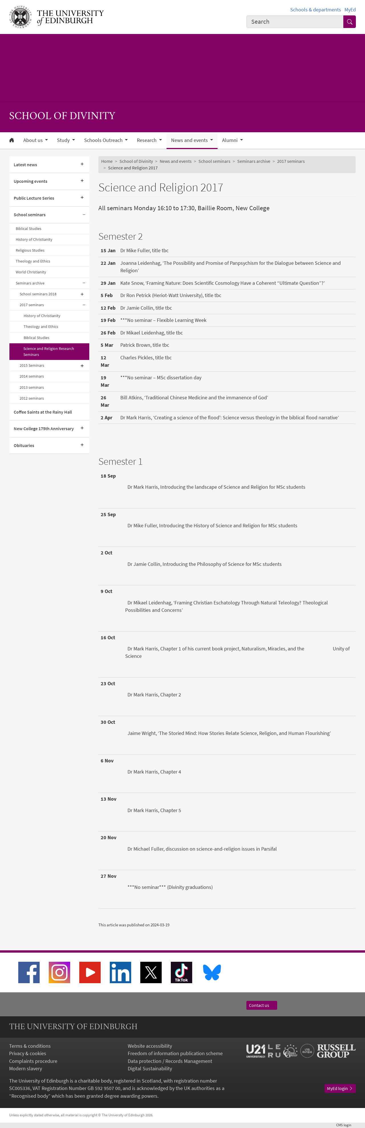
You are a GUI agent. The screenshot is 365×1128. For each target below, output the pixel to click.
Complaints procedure (33, 1061)
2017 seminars (32, 304)
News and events (176, 161)
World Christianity (31, 272)
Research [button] (147, 140)
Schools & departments (315, 10)
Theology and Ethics (33, 261)
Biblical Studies (28, 228)
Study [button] (64, 140)
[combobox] (295, 21)
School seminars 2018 (38, 293)
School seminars (30, 214)
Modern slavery (25, 1068)
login (346, 1125)
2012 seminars (32, 398)
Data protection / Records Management (170, 1061)
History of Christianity (34, 239)
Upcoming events (30, 181)
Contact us (262, 1005)
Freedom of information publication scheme (175, 1053)
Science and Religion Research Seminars (48, 351)
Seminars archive (30, 283)
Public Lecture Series (34, 198)
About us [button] (33, 140)
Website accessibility (150, 1046)
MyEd (350, 10)
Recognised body (29, 1096)
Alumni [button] (230, 140)
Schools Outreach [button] (104, 140)
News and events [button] (190, 140)
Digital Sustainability (150, 1068)
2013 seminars (32, 387)
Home (107, 161)
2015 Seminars (32, 365)
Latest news (25, 164)
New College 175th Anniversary (44, 428)
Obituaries (24, 445)
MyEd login (340, 1088)
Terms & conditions (30, 1046)
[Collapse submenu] (84, 215)
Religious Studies (30, 250)
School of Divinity (136, 161)
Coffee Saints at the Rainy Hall (43, 412)
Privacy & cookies (27, 1053)
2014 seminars (32, 376)
